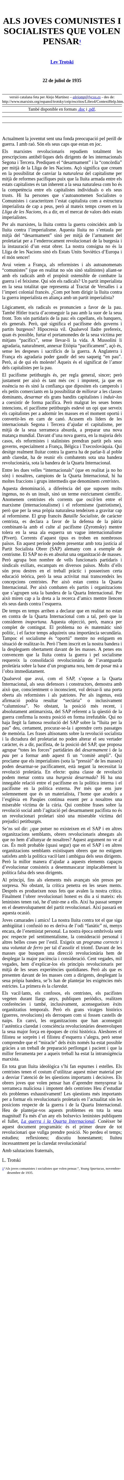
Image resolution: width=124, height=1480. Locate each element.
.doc (81, 109)
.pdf (91, 109)
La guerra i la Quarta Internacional (57, 1121)
